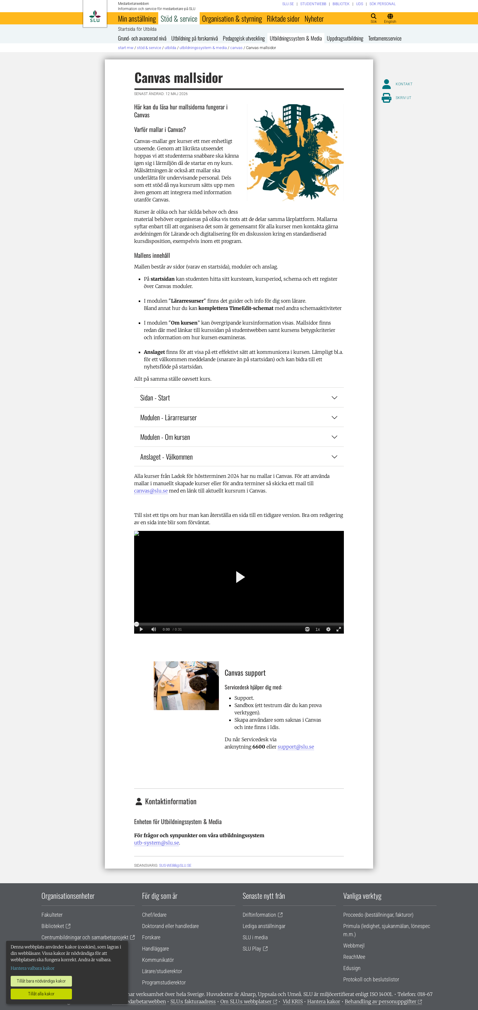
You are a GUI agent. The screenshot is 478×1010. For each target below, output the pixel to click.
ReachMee (354, 957)
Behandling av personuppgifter (380, 1001)
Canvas (236, 47)
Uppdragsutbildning (345, 38)
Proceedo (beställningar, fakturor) (378, 915)
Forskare (151, 937)
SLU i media (255, 937)
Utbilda (170, 47)
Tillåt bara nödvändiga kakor (41, 981)
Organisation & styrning (232, 18)
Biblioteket (52, 926)
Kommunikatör (158, 960)
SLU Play (252, 948)
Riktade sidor (283, 18)
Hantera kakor (323, 1001)
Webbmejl (354, 945)
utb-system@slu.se (156, 843)
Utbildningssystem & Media (296, 38)
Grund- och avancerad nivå (142, 38)
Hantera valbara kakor (33, 968)
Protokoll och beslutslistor (371, 979)
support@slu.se (296, 747)
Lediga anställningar (264, 926)
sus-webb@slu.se (175, 865)
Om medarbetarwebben (139, 1001)
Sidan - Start (239, 397)
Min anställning (137, 18)
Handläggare (155, 948)
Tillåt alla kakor (41, 994)
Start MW (126, 47)
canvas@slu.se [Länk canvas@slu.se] (151, 491)
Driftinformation (259, 915)
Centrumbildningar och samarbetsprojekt (84, 937)
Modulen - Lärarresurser (239, 417)
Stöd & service (179, 18)
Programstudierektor (164, 982)
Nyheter (314, 18)
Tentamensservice (384, 38)
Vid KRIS (293, 1001)
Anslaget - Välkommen (239, 456)
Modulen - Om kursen (239, 437)
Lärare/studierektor (162, 971)
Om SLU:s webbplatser (246, 1001)
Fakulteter (51, 915)
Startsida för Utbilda (137, 29)
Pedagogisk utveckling (244, 38)
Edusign (352, 968)
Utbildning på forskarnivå (194, 38)
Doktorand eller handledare (170, 926)
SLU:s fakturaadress (193, 1001)
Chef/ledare (154, 915)
